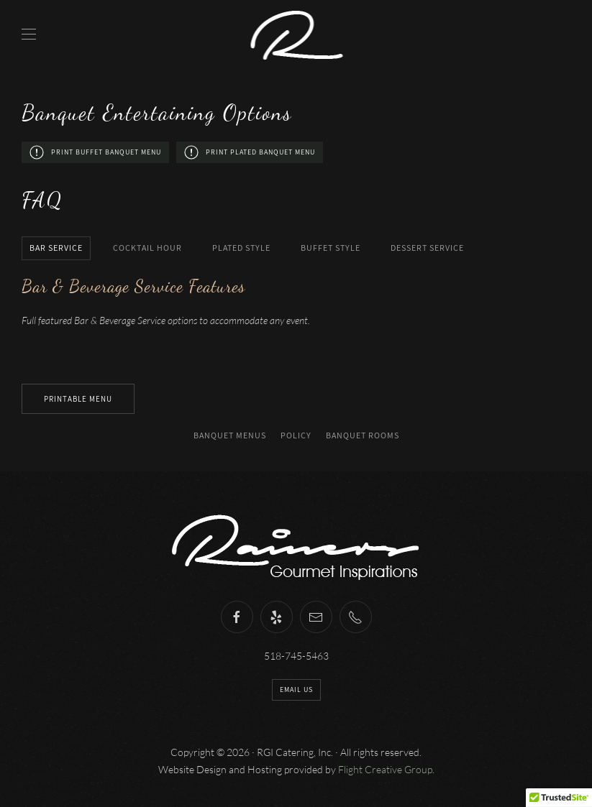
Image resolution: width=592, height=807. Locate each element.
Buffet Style (330, 247)
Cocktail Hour (147, 247)
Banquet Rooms (362, 435)
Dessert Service (427, 247)
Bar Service (56, 247)
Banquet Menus (229, 435)
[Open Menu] (29, 34)
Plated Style (241, 247)
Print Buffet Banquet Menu (95, 152)
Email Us (296, 689)
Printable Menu (78, 399)
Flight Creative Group (385, 769)
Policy (296, 435)
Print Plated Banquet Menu (249, 152)
